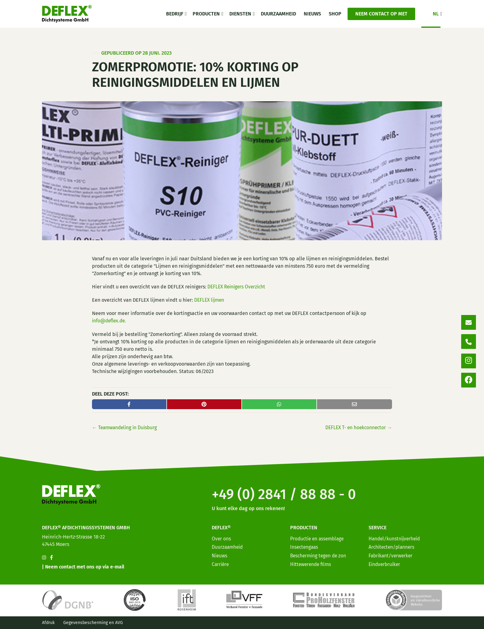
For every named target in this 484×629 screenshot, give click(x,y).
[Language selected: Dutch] (456, 623)
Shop (335, 14)
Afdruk (48, 622)
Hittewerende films (311, 563)
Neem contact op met (381, 14)
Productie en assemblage (318, 537)
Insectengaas (304, 546)
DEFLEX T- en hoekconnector (357, 427)
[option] (444, 624)
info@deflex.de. (110, 321)
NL (436, 14)
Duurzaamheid (278, 14)
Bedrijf (174, 14)
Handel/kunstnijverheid (395, 537)
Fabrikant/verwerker (392, 554)
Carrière (221, 563)
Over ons (221, 537)
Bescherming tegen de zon (319, 554)
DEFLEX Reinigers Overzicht (238, 287)
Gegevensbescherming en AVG (93, 622)
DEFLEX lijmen (210, 300)
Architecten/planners (393, 546)
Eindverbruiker (385, 563)
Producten (206, 14)
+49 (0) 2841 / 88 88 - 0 (292, 492)
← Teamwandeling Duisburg (126, 427)
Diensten (240, 14)
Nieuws (312, 14)
